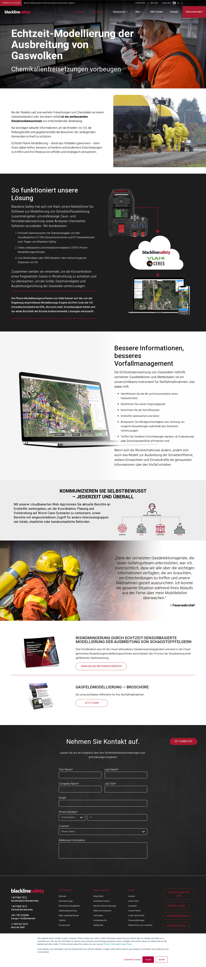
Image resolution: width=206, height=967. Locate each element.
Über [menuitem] (137, 11)
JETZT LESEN (92, 703)
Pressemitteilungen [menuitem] (136, 920)
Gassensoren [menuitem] (64, 925)
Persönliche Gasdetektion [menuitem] (69, 905)
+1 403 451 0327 (19, 924)
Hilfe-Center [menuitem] (156, 11)
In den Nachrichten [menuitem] (136, 915)
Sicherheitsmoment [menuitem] (101, 900)
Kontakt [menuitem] (174, 11)
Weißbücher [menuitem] (98, 925)
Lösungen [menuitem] (78, 11)
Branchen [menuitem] (98, 11)
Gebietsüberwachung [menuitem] (68, 910)
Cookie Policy (125, 944)
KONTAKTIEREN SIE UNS (179, 894)
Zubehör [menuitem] (62, 920)
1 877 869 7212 (19, 897)
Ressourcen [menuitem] (119, 11)
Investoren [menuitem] (132, 905)
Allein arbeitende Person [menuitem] (69, 915)
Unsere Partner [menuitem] (134, 910)
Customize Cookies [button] (132, 959)
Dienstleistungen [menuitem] (66, 900)
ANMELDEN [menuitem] (166, 3)
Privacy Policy (110, 944)
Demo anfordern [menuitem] (194, 11)
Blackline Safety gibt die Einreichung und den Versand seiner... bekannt (49, 3)
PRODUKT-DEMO (176, 906)
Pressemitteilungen (11, 3)
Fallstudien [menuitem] (98, 915)
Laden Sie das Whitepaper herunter (101, 666)
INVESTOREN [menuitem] (140, 3)
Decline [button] (162, 959)
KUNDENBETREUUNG (177, 915)
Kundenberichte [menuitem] (100, 920)
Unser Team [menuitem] (133, 900)
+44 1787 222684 (20, 915)
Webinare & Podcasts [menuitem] (102, 910)
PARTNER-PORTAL (176, 925)
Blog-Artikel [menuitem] (98, 896)
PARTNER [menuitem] (154, 3)
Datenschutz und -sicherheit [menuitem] (140, 925)
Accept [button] (148, 959)
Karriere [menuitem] (131, 896)
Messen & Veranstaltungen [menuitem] (104, 905)
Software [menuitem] (62, 896)
